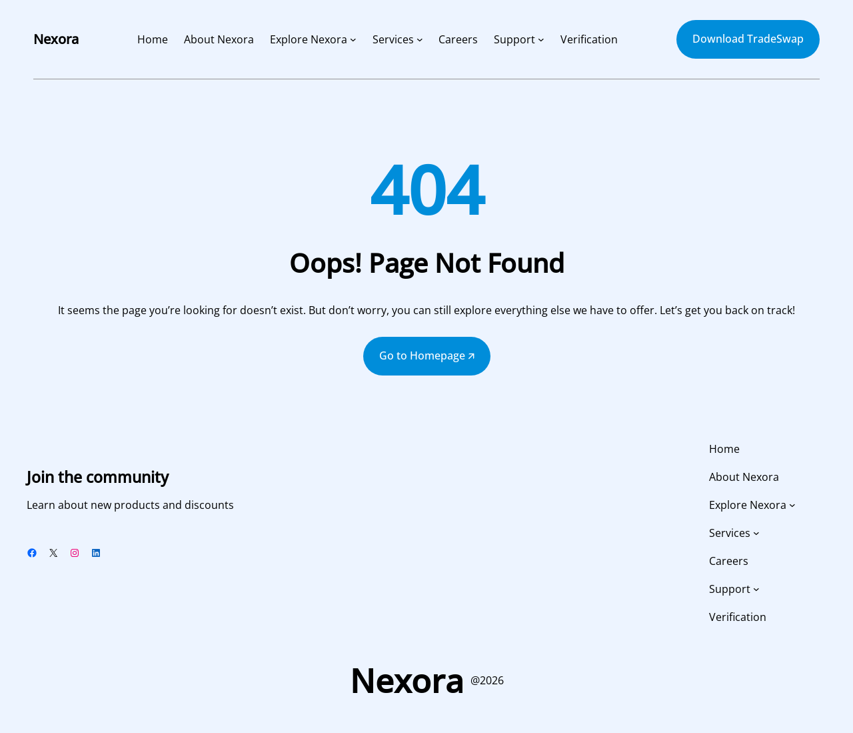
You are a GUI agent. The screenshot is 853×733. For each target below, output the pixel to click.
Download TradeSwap (748, 38)
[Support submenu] (541, 39)
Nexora (56, 39)
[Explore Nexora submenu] (353, 39)
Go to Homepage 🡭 (426, 355)
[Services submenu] (420, 39)
